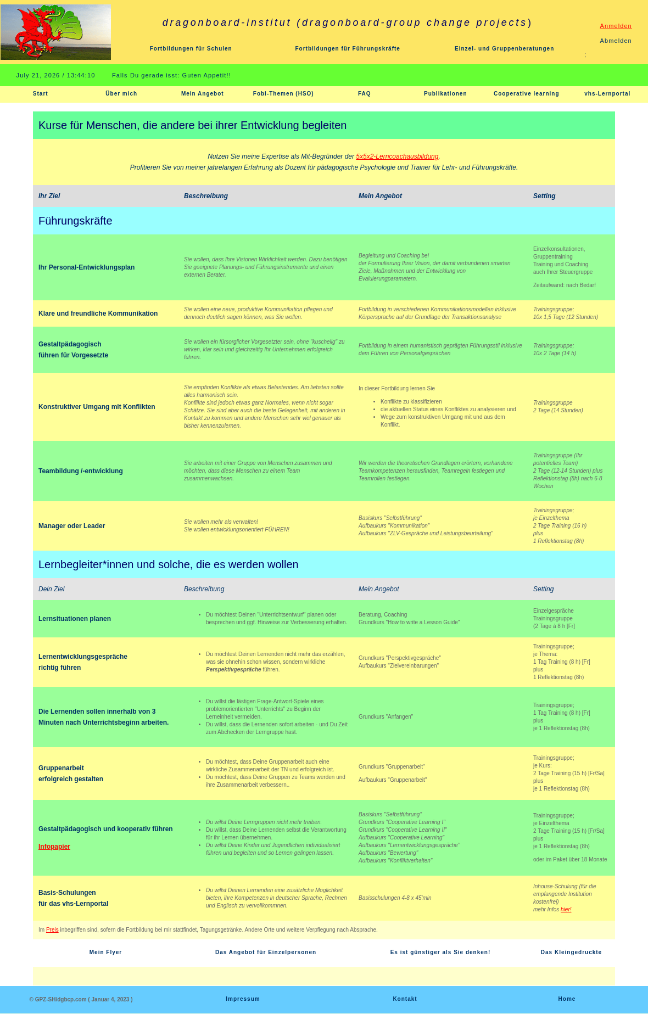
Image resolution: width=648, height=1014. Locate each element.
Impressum (243, 999)
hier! (566, 909)
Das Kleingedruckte (571, 952)
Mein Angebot (202, 94)
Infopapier (54, 846)
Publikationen (445, 94)
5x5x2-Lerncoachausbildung (397, 156)
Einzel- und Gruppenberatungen (504, 49)
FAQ (364, 94)
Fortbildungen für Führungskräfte (347, 49)
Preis (52, 930)
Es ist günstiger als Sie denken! (440, 952)
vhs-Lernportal (607, 94)
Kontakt (405, 999)
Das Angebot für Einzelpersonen (265, 952)
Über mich (121, 94)
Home (567, 999)
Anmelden (616, 26)
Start (40, 94)
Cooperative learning (526, 94)
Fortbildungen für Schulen (191, 49)
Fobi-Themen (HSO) (283, 94)
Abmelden (616, 40)
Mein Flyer (106, 952)
